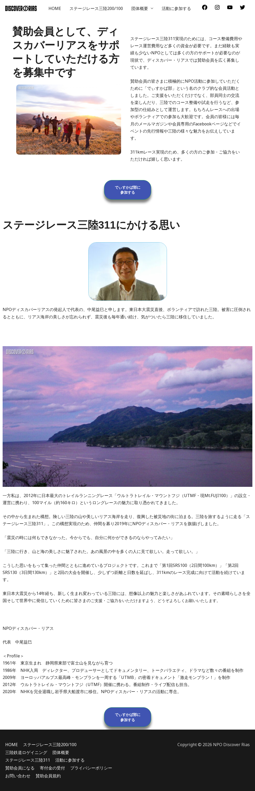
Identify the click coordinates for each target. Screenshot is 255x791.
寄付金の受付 (52, 768)
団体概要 (139, 8)
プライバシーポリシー (91, 768)
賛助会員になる (20, 768)
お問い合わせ (17, 776)
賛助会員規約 (48, 776)
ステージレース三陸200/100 (96, 8)
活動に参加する (176, 8)
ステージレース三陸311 (27, 760)
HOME (54, 8)
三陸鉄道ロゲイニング (26, 752)
